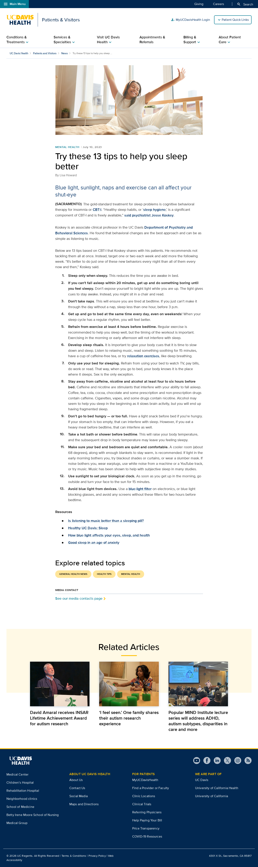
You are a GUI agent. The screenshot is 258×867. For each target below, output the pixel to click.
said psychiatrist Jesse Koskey (149, 215)
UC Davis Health (19, 53)
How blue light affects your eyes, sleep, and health (109, 535)
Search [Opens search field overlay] (245, 4)
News (64, 53)
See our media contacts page (78, 598)
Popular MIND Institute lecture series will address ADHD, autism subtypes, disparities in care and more (198, 721)
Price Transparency (145, 828)
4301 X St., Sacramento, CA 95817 (230, 856)
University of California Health (216, 788)
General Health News (73, 574)
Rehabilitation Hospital (22, 790)
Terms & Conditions (73, 856)
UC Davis (201, 780)
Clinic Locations (143, 796)
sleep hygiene (154, 209)
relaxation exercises (143, 356)
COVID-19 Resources (147, 836)
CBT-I (97, 209)
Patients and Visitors (44, 53)
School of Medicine (20, 806)
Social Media (78, 796)
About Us (76, 780)
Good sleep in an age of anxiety (93, 542)
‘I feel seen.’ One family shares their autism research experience (129, 718)
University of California (211, 796)
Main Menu (14, 4)
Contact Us (77, 788)
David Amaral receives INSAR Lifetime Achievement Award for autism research (59, 718)
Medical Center (17, 774)
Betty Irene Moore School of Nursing (32, 814)
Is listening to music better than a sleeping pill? (106, 520)
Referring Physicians (146, 812)
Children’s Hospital (20, 782)
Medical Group (16, 823)
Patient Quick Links (235, 19)
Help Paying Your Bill (147, 820)
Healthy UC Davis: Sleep (88, 528)
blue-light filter (140, 488)
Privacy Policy (97, 856)
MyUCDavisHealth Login (190, 19)
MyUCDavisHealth (145, 780)
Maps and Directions (84, 804)
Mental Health (67, 147)
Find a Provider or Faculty (150, 788)
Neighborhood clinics (21, 798)
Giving (198, 3)
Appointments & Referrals (152, 40)
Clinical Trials (141, 804)
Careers (218, 3)
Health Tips (104, 574)
